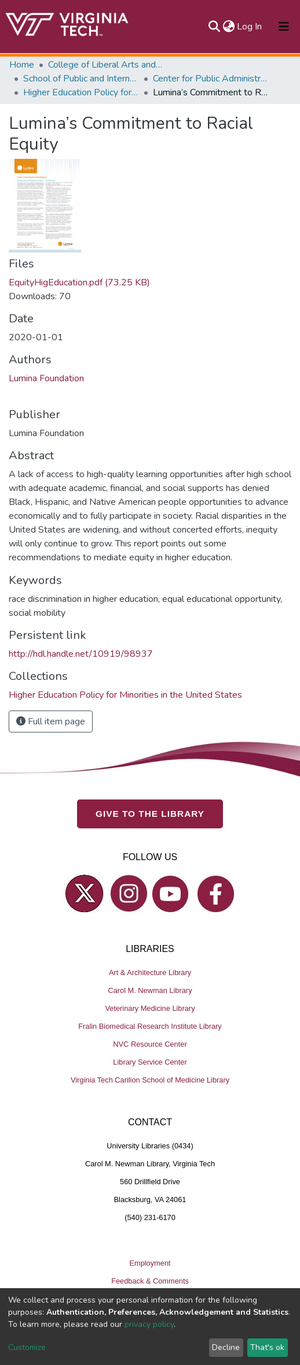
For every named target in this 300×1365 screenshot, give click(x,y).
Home (21, 64)
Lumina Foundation (46, 378)
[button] (228, 27)
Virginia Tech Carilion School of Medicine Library (150, 1080)
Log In (250, 26)
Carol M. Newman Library (150, 991)
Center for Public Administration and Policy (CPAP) (211, 78)
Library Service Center (149, 1062)
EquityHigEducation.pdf (79, 282)
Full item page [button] (50, 721)
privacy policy (149, 1324)
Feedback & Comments (150, 1281)
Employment (149, 1263)
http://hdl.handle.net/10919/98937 (81, 654)
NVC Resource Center (149, 1044)
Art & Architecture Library (150, 973)
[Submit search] (214, 27)
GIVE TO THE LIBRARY (150, 814)
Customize (27, 1347)
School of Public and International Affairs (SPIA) (81, 78)
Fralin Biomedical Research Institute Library (150, 1026)
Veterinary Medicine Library (150, 1009)
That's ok (267, 1347)
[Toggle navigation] (284, 26)
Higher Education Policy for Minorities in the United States (81, 92)
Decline (226, 1347)
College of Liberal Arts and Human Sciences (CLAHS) (106, 64)
